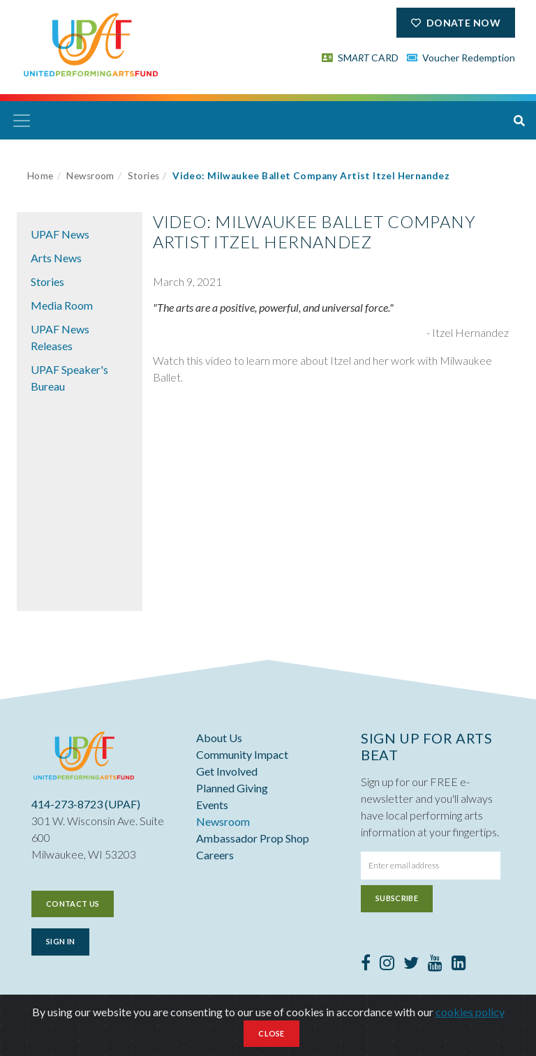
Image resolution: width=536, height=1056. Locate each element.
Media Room (62, 305)
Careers (215, 854)
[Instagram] (387, 964)
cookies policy (470, 1011)
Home (40, 175)
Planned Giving (232, 787)
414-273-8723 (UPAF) (85, 803)
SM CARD (360, 57)
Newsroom (90, 175)
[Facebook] (366, 964)
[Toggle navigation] (21, 120)
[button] (519, 120)
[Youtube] (435, 964)
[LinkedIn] (459, 964)
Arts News (56, 257)
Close (271, 1033)
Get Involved (227, 771)
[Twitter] (411, 964)
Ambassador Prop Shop (252, 838)
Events (212, 804)
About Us (219, 737)
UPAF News (60, 234)
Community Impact (242, 754)
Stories (144, 175)
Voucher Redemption (461, 57)
